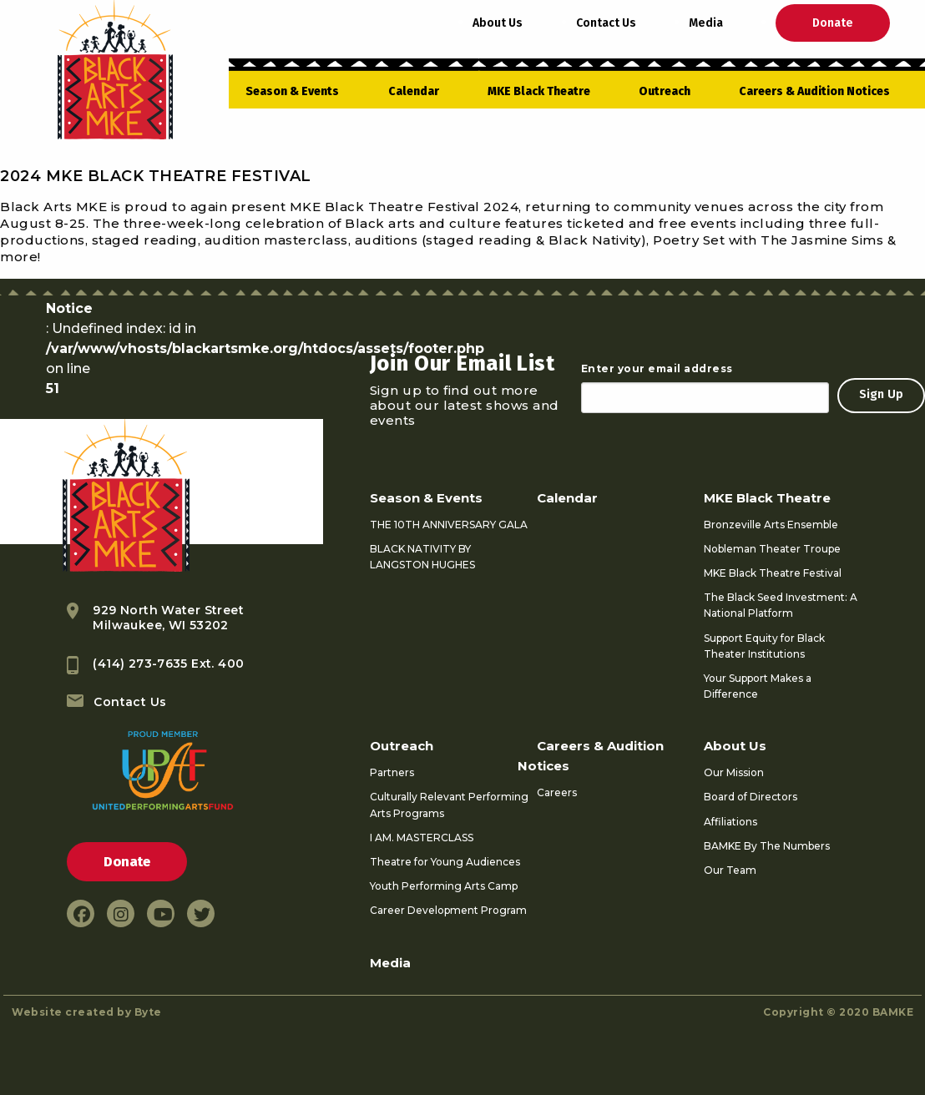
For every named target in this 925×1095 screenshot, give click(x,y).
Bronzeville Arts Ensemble (771, 524)
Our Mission (734, 772)
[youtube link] (160, 913)
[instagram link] (120, 913)
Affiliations (730, 821)
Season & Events (292, 91)
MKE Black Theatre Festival (773, 573)
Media (706, 23)
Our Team (730, 870)
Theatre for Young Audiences (445, 861)
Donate (832, 23)
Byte (148, 1012)
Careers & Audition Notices (814, 91)
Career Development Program (448, 910)
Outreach (664, 91)
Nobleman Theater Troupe (772, 548)
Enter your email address (657, 368)
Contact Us (606, 23)
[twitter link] (201, 913)
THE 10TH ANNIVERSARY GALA (449, 524)
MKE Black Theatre (539, 91)
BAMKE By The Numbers (767, 846)
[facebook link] (80, 913)
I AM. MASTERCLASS (421, 837)
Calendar (413, 91)
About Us (498, 23)
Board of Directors (750, 796)
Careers (557, 792)
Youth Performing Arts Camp (444, 886)
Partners (392, 772)
